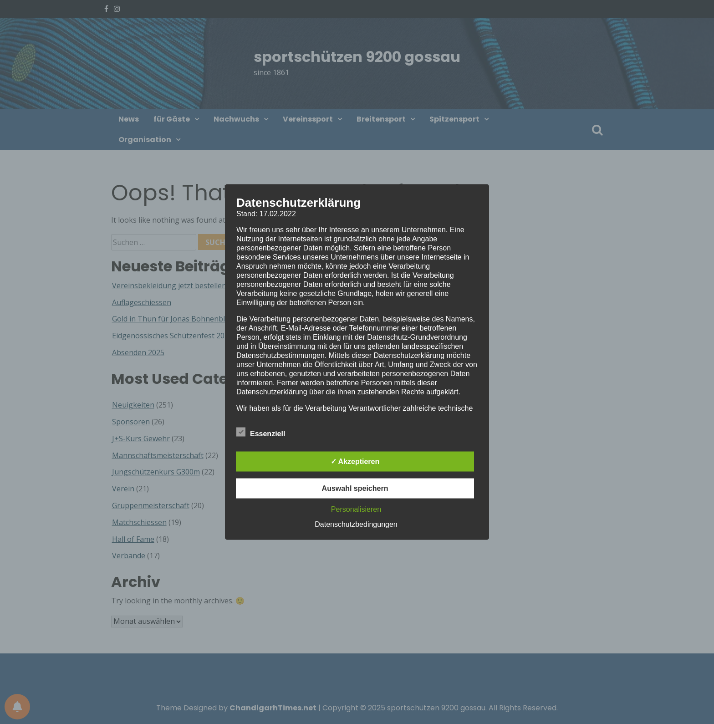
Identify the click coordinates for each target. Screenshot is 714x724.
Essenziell (260, 432)
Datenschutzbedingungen (356, 524)
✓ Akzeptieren (355, 461)
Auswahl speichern (355, 488)
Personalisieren (356, 509)
